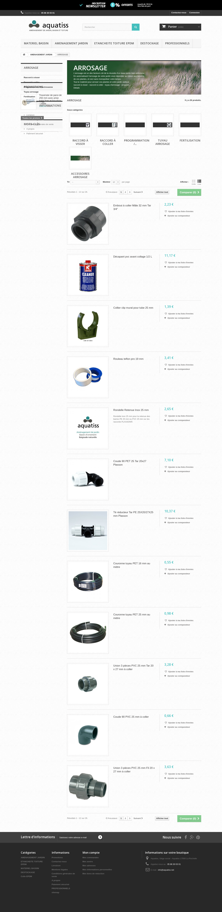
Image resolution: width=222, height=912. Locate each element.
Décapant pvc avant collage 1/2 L (132, 256)
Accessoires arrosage (34, 101)
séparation (51, 204)
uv (32, 204)
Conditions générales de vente (39, 173)
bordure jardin (42, 213)
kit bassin (27, 213)
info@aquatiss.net (166, 870)
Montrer (106, 182)
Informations (35, 156)
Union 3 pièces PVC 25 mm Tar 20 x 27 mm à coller (133, 667)
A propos (30, 178)
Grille (194, 182)
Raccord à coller (31, 82)
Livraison (30, 164)
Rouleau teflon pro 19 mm (128, 358)
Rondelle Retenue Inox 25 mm (131, 410)
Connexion (194, 12)
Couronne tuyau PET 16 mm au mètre (131, 565)
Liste (199, 182)
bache (40, 204)
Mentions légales (33, 169)
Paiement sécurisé (34, 183)
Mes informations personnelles (97, 869)
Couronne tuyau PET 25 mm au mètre (131, 616)
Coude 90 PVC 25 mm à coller (131, 716)
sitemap (55, 892)
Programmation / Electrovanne (38, 87)
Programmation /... (136, 142)
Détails (77, 88)
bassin (47, 208)
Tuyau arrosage (31, 92)
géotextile (27, 208)
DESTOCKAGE (149, 43)
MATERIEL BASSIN (36, 43)
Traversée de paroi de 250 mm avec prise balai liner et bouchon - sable (50, 125)
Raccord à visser (32, 77)
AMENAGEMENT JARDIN (71, 43)
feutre (38, 208)
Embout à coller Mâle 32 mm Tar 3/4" (132, 207)
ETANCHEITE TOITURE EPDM (114, 43)
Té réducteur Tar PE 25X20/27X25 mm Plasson (133, 514)
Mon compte (91, 852)
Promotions (33, 113)
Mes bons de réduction (93, 873)
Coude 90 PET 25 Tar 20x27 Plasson (129, 463)
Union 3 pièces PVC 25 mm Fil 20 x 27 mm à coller (134, 769)
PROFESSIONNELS (177, 43)
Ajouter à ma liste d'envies (180, 211)
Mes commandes (90, 857)
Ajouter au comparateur (178, 216)
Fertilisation (29, 96)
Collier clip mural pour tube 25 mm (133, 307)
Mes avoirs (87, 861)
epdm (25, 204)
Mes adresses (89, 865)
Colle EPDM (26, 876)
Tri (68, 182)
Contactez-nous (178, 12)
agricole (56, 213)
